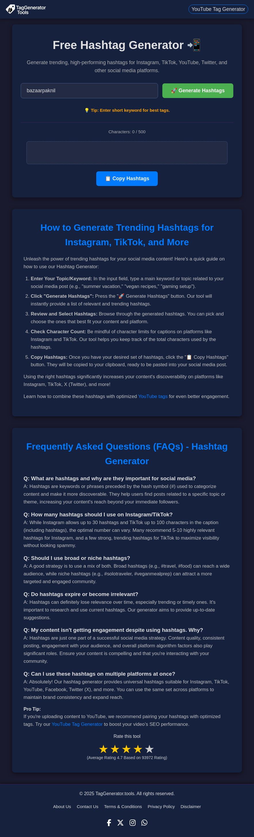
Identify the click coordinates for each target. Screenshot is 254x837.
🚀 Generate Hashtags (198, 90)
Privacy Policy (161, 806)
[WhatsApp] (144, 823)
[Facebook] (109, 823)
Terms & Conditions (123, 806)
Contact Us (87, 806)
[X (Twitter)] (120, 823)
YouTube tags (153, 396)
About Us (62, 806)
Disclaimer (190, 806)
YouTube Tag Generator (218, 9)
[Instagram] (133, 823)
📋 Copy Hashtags (127, 178)
